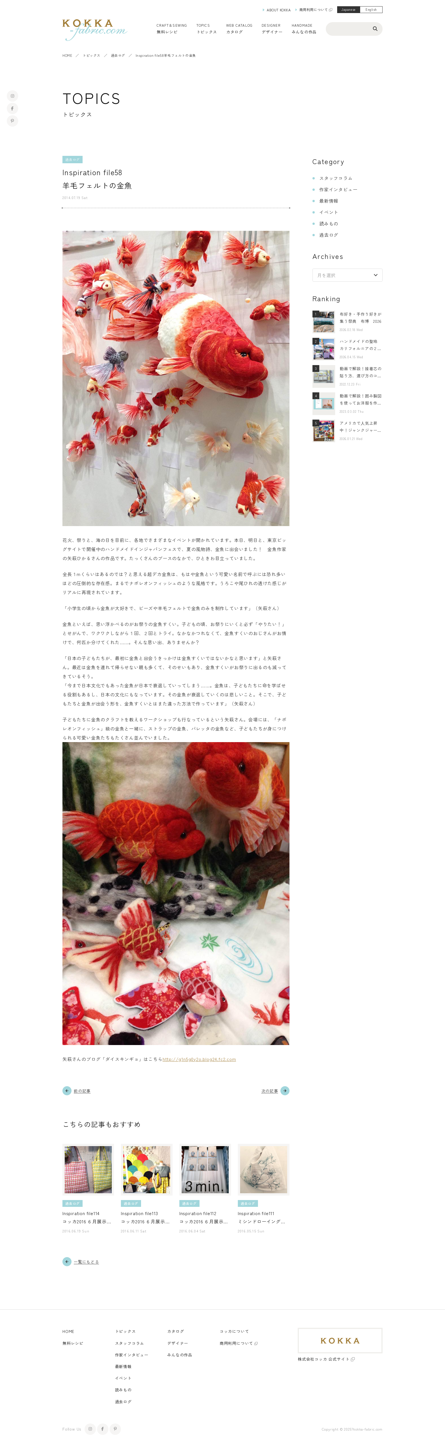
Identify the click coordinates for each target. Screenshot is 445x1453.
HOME (67, 55)
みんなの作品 (304, 32)
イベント (328, 212)
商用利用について (313, 9)
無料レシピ (72, 1343)
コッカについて (234, 1331)
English (371, 9)
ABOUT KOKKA (279, 9)
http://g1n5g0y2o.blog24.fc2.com (199, 1059)
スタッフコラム (336, 178)
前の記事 (82, 1091)
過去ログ (118, 55)
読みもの (328, 223)
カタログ (234, 32)
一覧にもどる (86, 1261)
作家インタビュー (338, 189)
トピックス (91, 55)
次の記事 (269, 1091)
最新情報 (328, 200)
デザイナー (272, 32)
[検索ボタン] (375, 28)
